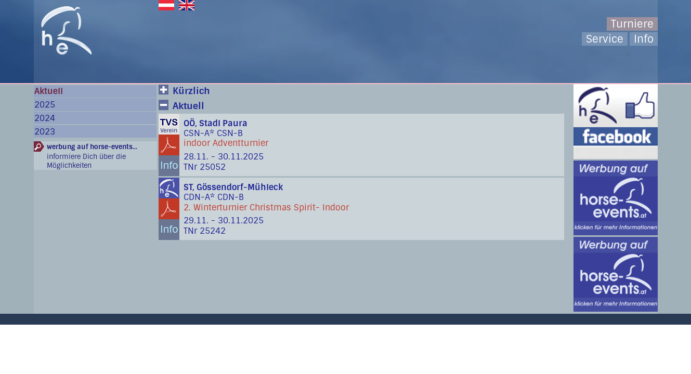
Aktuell (48, 91)
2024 (44, 118)
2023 (44, 131)
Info (644, 39)
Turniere (632, 24)
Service (604, 39)
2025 (44, 104)
